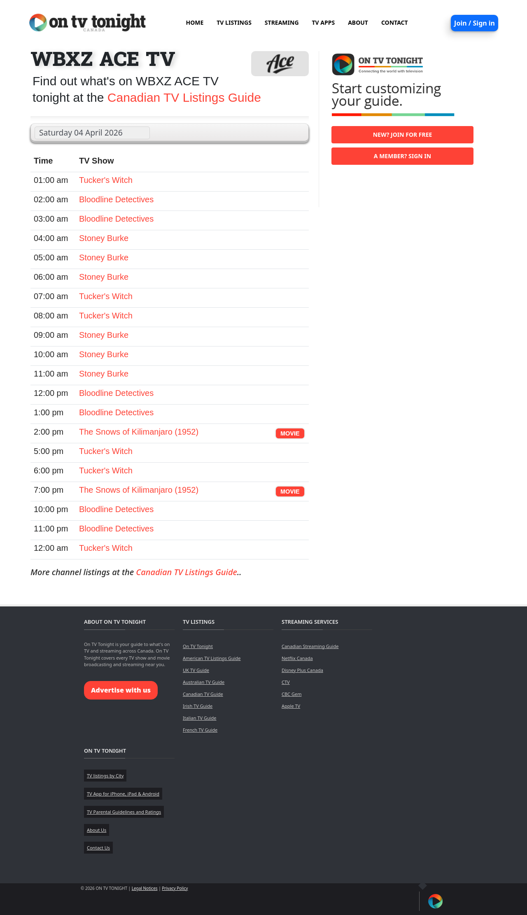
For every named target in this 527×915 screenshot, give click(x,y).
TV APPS (323, 22)
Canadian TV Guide (203, 694)
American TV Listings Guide (212, 658)
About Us (96, 830)
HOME (194, 22)
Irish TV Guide (197, 706)
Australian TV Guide (203, 682)
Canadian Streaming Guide (310, 646)
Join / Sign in (474, 23)
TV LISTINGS (234, 22)
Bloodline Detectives (116, 199)
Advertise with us (121, 690)
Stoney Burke (103, 238)
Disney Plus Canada (302, 670)
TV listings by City (105, 775)
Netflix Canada (297, 658)
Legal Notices (145, 888)
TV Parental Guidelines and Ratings (124, 812)
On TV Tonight (198, 646)
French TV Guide (200, 730)
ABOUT (358, 22)
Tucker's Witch (106, 180)
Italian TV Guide (200, 718)
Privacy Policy (175, 888)
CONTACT (394, 22)
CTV (286, 682)
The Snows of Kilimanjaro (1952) (138, 431)
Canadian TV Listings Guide (184, 97)
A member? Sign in (402, 156)
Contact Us (98, 848)
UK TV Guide (196, 670)
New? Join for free (402, 134)
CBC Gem (291, 694)
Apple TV (291, 706)
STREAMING (282, 22)
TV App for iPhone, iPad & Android (123, 794)
